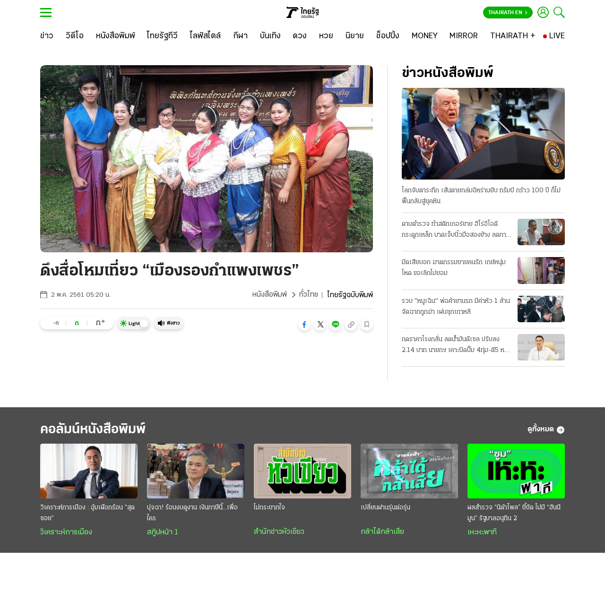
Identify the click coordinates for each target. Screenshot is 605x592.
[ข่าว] (46, 36)
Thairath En (507, 13)
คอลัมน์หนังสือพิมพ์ (96, 429)
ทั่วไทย (308, 295)
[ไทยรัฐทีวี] (162, 36)
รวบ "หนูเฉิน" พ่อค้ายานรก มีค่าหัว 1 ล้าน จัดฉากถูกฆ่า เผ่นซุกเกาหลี (456, 307)
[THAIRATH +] (513, 36)
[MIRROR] (463, 36)
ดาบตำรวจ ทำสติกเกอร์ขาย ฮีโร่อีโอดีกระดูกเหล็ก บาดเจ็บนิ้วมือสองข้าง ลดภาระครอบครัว (457, 230)
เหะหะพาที (482, 533)
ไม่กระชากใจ (269, 508)
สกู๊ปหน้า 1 (162, 533)
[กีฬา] (240, 36)
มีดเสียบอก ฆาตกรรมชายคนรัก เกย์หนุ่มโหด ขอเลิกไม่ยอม (454, 268)
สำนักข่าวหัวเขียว (279, 532)
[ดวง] (300, 36)
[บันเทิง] (270, 36)
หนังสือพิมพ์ (269, 295)
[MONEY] (425, 36)
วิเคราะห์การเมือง (66, 533)
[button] (304, 324)
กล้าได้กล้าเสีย (382, 532)
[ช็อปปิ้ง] (387, 36)
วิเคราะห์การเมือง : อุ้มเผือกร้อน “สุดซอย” (87, 514)
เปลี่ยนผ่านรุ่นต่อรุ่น (385, 508)
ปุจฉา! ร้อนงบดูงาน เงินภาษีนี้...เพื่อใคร (192, 514)
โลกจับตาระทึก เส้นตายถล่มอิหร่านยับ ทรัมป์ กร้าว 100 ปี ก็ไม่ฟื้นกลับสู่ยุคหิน (481, 196)
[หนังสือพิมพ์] (115, 36)
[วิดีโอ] (75, 36)
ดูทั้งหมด (546, 430)
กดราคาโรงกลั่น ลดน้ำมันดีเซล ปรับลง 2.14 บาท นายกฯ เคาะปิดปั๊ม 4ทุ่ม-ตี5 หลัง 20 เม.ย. (456, 346)
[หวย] (326, 36)
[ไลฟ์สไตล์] (205, 36)
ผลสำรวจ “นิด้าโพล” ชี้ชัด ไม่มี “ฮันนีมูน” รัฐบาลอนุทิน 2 (514, 514)
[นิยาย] (355, 36)
